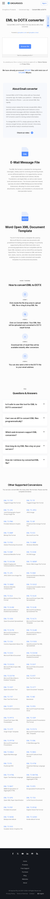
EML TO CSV (8, 641)
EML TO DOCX (9, 664)
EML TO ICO (31, 533)
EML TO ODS (8, 619)
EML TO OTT (31, 687)
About (25, 883)
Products (25, 865)
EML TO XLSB (31, 607)
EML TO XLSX (32, 596)
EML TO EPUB (32, 807)
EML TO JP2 (8, 573)
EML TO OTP (8, 729)
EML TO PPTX (9, 718)
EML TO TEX (31, 798)
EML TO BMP (8, 533)
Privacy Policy (26, 64)
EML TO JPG (8, 510)
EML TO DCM (31, 552)
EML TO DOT (31, 664)
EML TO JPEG (31, 510)
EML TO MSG (31, 752)
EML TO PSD (8, 542)
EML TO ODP (31, 718)
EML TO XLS (8, 596)
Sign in (44, 3)
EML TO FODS (32, 641)
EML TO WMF (31, 542)
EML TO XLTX (32, 619)
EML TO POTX (32, 729)
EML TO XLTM (9, 630)
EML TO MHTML (32, 775)
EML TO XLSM (9, 607)
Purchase (25, 872)
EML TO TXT (8, 697)
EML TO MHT (8, 786)
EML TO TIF (31, 500)
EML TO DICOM (9, 562)
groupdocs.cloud (33, 32)
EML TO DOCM (32, 653)
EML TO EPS (31, 786)
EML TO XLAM (32, 630)
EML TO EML (31, 741)
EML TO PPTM (9, 741)
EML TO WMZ (9, 584)
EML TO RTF (31, 676)
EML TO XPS (8, 798)
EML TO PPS (31, 706)
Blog (25, 875)
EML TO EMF (8, 552)
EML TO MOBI (9, 817)
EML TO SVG (8, 826)
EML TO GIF (31, 521)
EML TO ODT (8, 687)
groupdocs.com (22, 32)
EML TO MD (31, 697)
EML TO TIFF (8, 500)
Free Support (25, 868)
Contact (31, 893)
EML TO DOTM (9, 676)
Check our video (23, 133)
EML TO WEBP (32, 562)
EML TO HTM (31, 763)
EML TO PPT (8, 706)
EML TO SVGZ (32, 584)
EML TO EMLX (9, 752)
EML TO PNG (8, 521)
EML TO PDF (8, 807)
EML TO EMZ (31, 573)
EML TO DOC (8, 653)
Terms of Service (42, 62)
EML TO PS (8, 763)
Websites (25, 879)
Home (25, 861)
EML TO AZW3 (32, 817)
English (41, 893)
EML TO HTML (9, 775)
